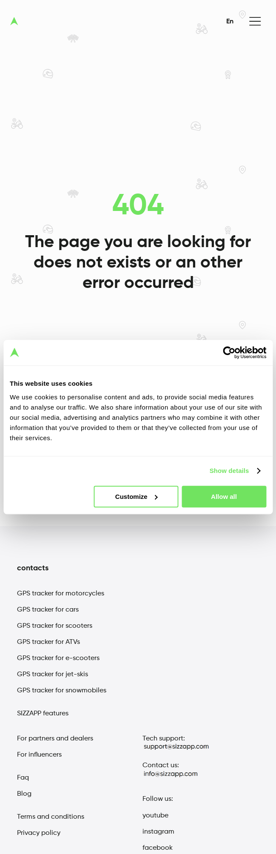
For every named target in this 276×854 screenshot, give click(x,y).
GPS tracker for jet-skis (52, 674)
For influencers (39, 755)
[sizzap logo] (14, 21)
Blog (24, 794)
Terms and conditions (50, 817)
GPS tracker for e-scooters (58, 658)
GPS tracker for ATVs (48, 642)
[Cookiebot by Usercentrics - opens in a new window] (229, 352)
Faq (23, 777)
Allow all (224, 496)
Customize (136, 496)
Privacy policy (38, 833)
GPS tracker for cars (48, 609)
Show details (229, 470)
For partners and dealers (55, 738)
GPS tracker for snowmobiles (61, 690)
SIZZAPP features (42, 713)
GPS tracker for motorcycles (60, 593)
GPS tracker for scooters (54, 626)
